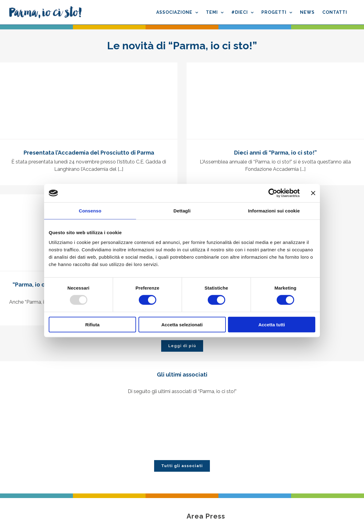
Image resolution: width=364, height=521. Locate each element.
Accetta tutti (271, 324)
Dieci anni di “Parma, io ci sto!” (275, 152)
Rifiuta (92, 324)
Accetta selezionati (182, 324)
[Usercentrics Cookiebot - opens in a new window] (273, 193)
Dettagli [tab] (182, 210)
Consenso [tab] (90, 210)
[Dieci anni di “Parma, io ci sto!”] (275, 100)
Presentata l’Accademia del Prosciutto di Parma (89, 152)
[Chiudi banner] (313, 193)
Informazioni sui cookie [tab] (274, 210)
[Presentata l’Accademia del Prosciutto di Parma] (88, 100)
